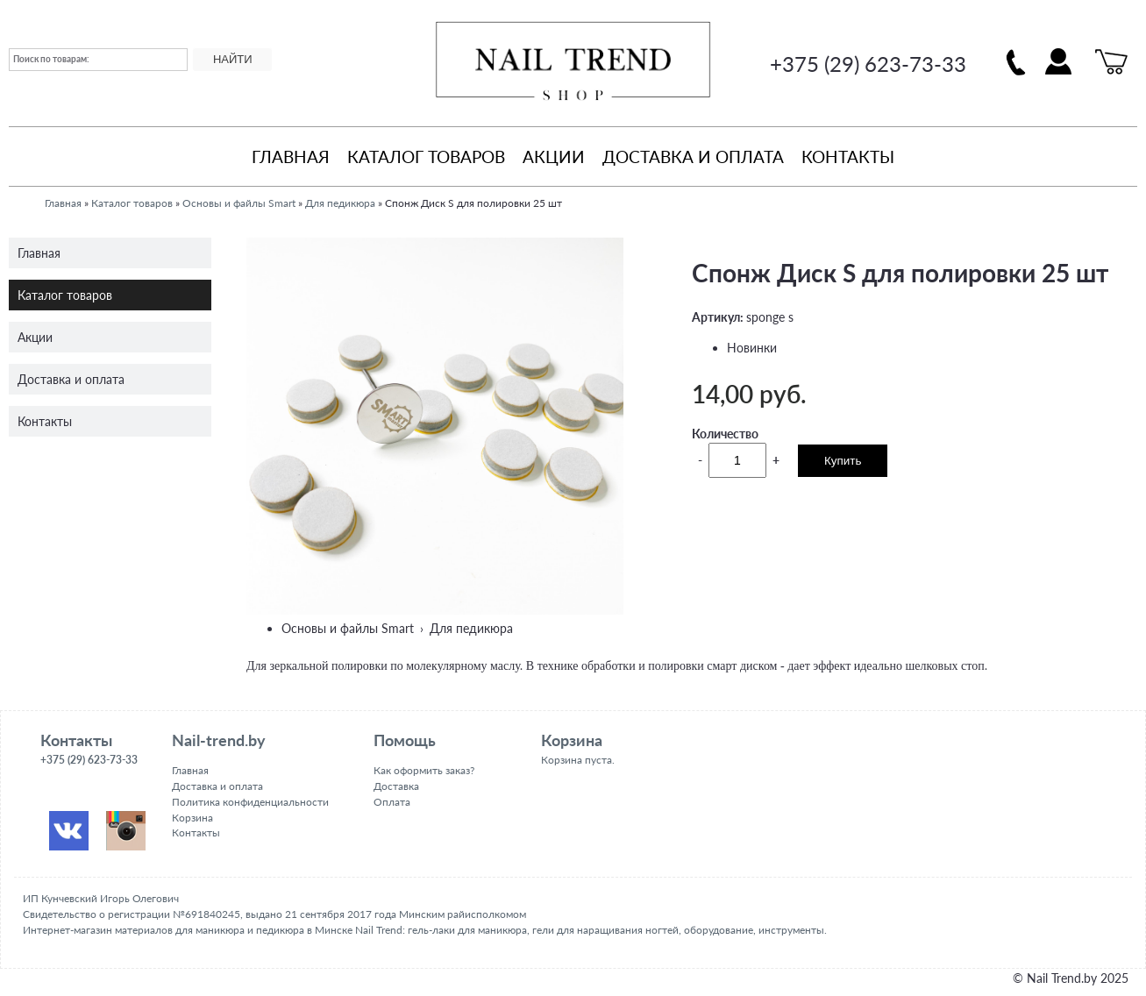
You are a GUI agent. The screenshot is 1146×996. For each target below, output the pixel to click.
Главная (291, 156)
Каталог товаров (426, 156)
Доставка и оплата (693, 156)
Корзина (192, 817)
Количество (725, 433)
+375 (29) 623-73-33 (868, 63)
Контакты (847, 156)
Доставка (396, 786)
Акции (554, 156)
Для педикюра (340, 203)
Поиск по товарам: (51, 58)
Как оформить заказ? (424, 770)
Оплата (392, 801)
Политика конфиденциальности (250, 801)
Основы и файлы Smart (238, 203)
